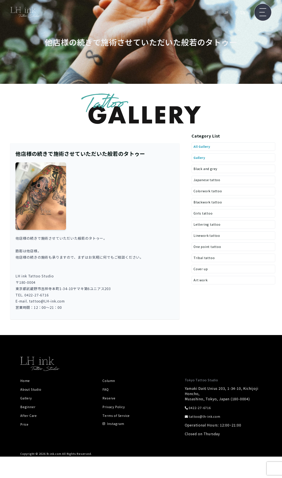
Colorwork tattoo (209, 194)
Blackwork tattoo (209, 205)
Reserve (109, 398)
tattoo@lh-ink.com (204, 416)
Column (109, 380)
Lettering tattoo (208, 229)
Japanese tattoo (208, 182)
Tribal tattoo (205, 264)
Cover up (201, 276)
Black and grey (206, 170)
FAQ (105, 389)
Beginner (28, 406)
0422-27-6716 (199, 407)
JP (226, 12)
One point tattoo (209, 253)
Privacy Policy (114, 406)
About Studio (32, 389)
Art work (201, 288)
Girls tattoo (204, 217)
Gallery (200, 158)
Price (24, 424)
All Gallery (203, 147)
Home (25, 380)
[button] (40, 196)
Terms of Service (117, 415)
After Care (29, 415)
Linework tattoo (208, 241)
